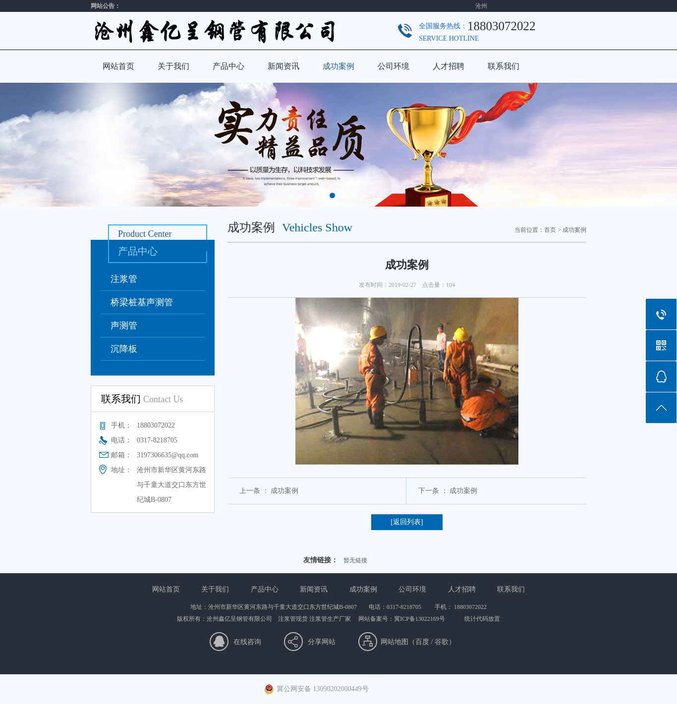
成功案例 (338, 66)
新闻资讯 (283, 66)
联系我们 (503, 66)
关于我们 (173, 66)
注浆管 (124, 279)
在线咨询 (247, 642)
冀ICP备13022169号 (419, 618)
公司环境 (393, 66)
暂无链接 (355, 560)
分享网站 (322, 642)
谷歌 (442, 642)
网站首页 (118, 66)
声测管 (124, 325)
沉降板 (124, 349)
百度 (422, 642)
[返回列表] (407, 522)
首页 (550, 229)
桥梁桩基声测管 (142, 302)
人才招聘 (448, 66)
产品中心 (228, 66)
